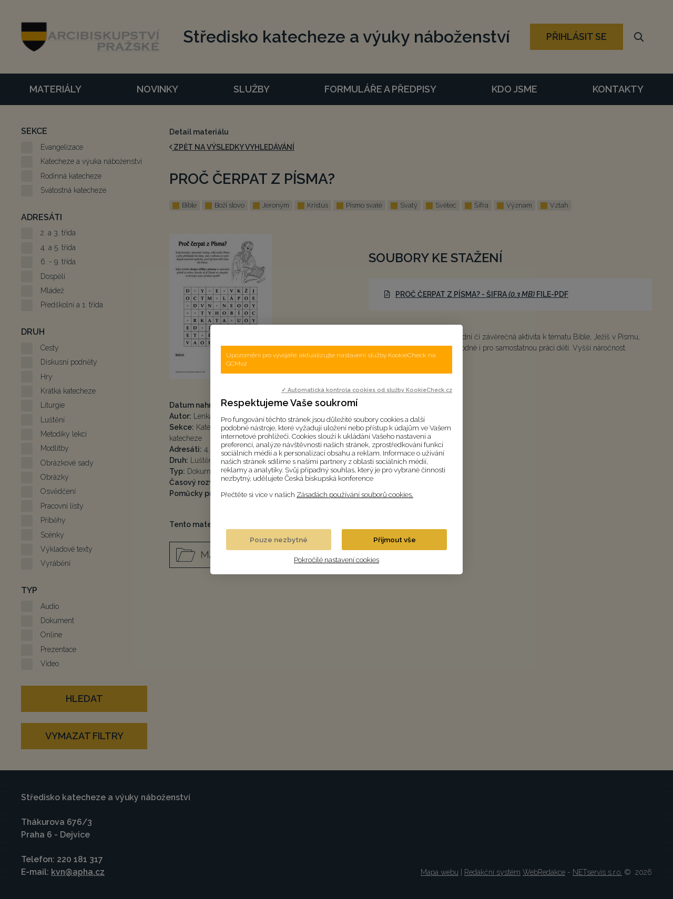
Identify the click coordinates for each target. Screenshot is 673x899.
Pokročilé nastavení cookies (336, 559)
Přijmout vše (394, 539)
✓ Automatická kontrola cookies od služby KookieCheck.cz (366, 390)
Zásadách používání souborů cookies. (355, 494)
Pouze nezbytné (279, 539)
